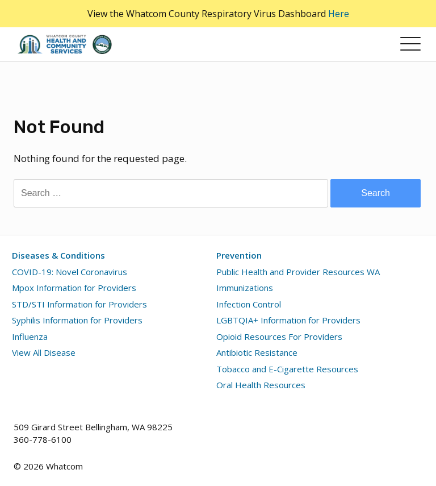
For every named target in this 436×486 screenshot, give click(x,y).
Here (338, 13)
